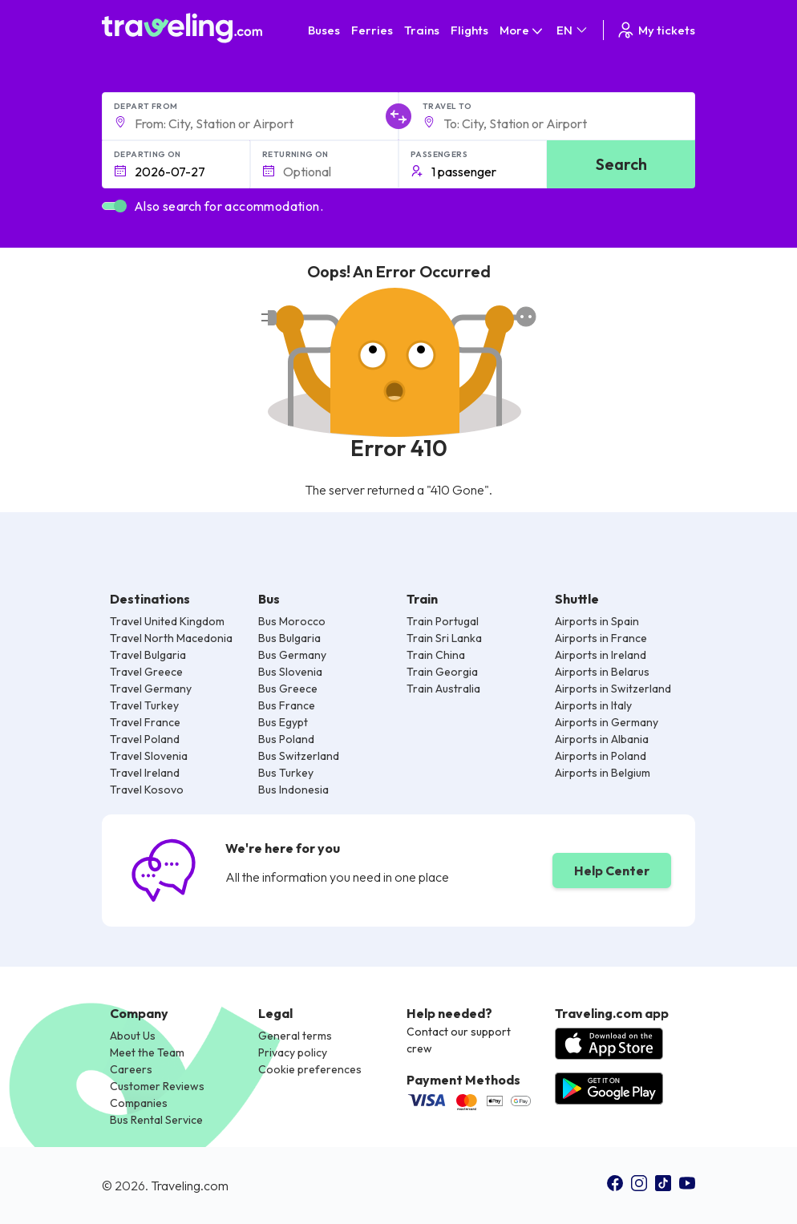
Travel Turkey (144, 705)
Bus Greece (288, 688)
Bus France (286, 705)
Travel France (145, 722)
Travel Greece (146, 672)
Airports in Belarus (602, 672)
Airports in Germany (606, 722)
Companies (139, 1103)
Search (621, 164)
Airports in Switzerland (613, 688)
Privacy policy (292, 1052)
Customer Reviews (157, 1086)
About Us (133, 1035)
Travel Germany (151, 688)
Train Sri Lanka (444, 638)
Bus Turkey (286, 773)
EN (572, 30)
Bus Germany (292, 655)
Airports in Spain (597, 621)
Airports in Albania (602, 739)
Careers (131, 1069)
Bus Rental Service (156, 1120)
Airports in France (601, 638)
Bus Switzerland (298, 756)
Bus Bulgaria (289, 638)
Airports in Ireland (600, 655)
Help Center (611, 870)
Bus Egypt (283, 722)
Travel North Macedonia (171, 638)
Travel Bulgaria (148, 655)
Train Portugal (443, 621)
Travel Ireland (145, 773)
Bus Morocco (292, 621)
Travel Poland (145, 739)
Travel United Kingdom (167, 621)
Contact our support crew (459, 1040)
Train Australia (443, 688)
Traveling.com (190, 1186)
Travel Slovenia (149, 756)
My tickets (655, 30)
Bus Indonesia (293, 789)
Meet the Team (147, 1052)
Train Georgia (442, 672)
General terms (295, 1035)
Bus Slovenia (290, 672)
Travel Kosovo (147, 789)
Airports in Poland (600, 756)
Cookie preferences (310, 1069)
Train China (436, 655)
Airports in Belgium (602, 773)
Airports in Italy (593, 705)
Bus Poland (286, 739)
